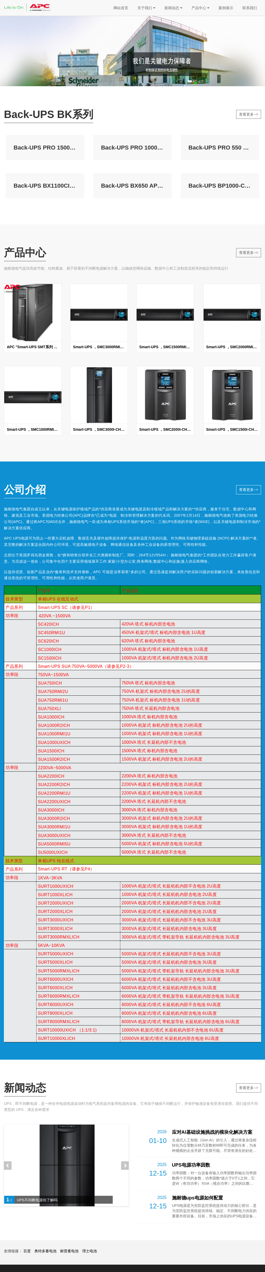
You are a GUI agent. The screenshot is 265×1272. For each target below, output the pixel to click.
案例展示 (226, 8)
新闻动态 (173, 8)
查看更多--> (248, 114)
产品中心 (200, 8)
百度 (27, 1251)
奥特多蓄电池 (45, 1251)
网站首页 (120, 8)
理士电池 (89, 1251)
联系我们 (249, 8)
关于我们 (146, 8)
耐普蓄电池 (69, 1251)
